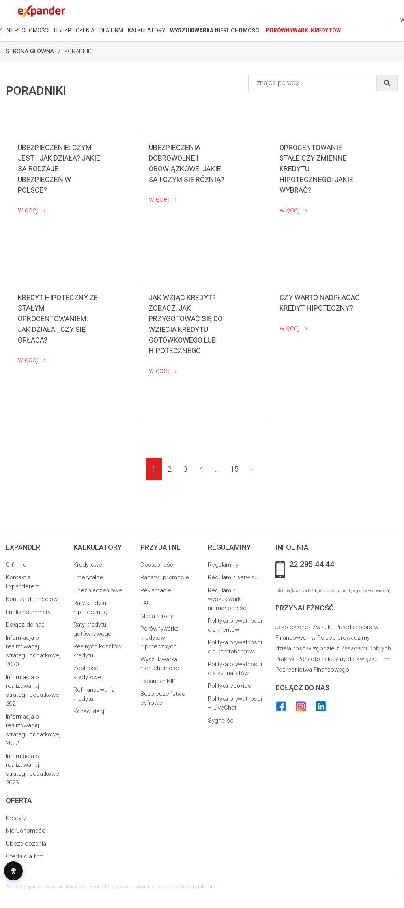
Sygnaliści (221, 720)
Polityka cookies (229, 685)
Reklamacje (155, 590)
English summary (28, 612)
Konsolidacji (89, 711)
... (217, 469)
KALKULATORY (146, 30)
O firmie (16, 564)
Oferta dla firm (25, 856)
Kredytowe (87, 564)
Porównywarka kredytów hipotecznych (159, 637)
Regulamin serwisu (233, 577)
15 (234, 469)
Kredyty (16, 818)
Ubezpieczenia (26, 843)
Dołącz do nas (25, 624)
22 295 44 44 (311, 564)
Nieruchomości (26, 830)
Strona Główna (30, 51)
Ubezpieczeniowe (97, 590)
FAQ (145, 603)
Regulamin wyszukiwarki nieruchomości (228, 599)
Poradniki (78, 51)
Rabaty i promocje (164, 577)
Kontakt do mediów (32, 599)
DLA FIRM (111, 30)
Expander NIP (158, 681)
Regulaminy (223, 564)
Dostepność (156, 564)
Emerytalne (88, 577)
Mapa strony (156, 616)
